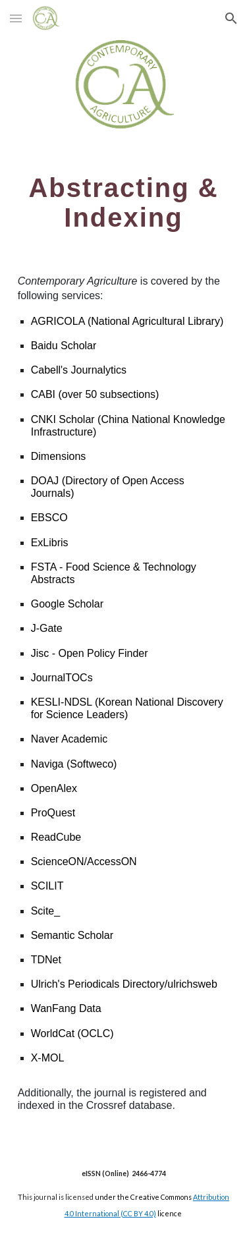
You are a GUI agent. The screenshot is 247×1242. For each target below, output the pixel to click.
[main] (124, 202)
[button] (16, 18)
